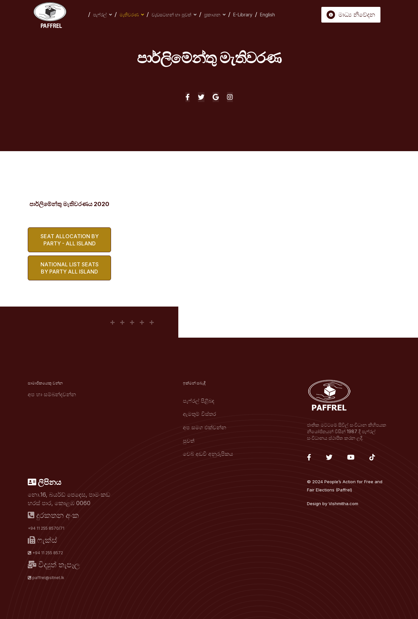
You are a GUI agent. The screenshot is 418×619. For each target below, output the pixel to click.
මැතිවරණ (129, 14)
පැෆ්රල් (100, 14)
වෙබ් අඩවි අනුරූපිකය (208, 454)
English (267, 14)
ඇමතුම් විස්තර (199, 414)
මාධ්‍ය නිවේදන (351, 14)
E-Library (242, 14)
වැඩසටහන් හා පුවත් (171, 14)
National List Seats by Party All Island (69, 268)
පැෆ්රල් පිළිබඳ (198, 401)
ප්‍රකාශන (212, 14)
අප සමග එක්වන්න (204, 427)
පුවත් (188, 440)
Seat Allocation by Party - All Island (69, 240)
